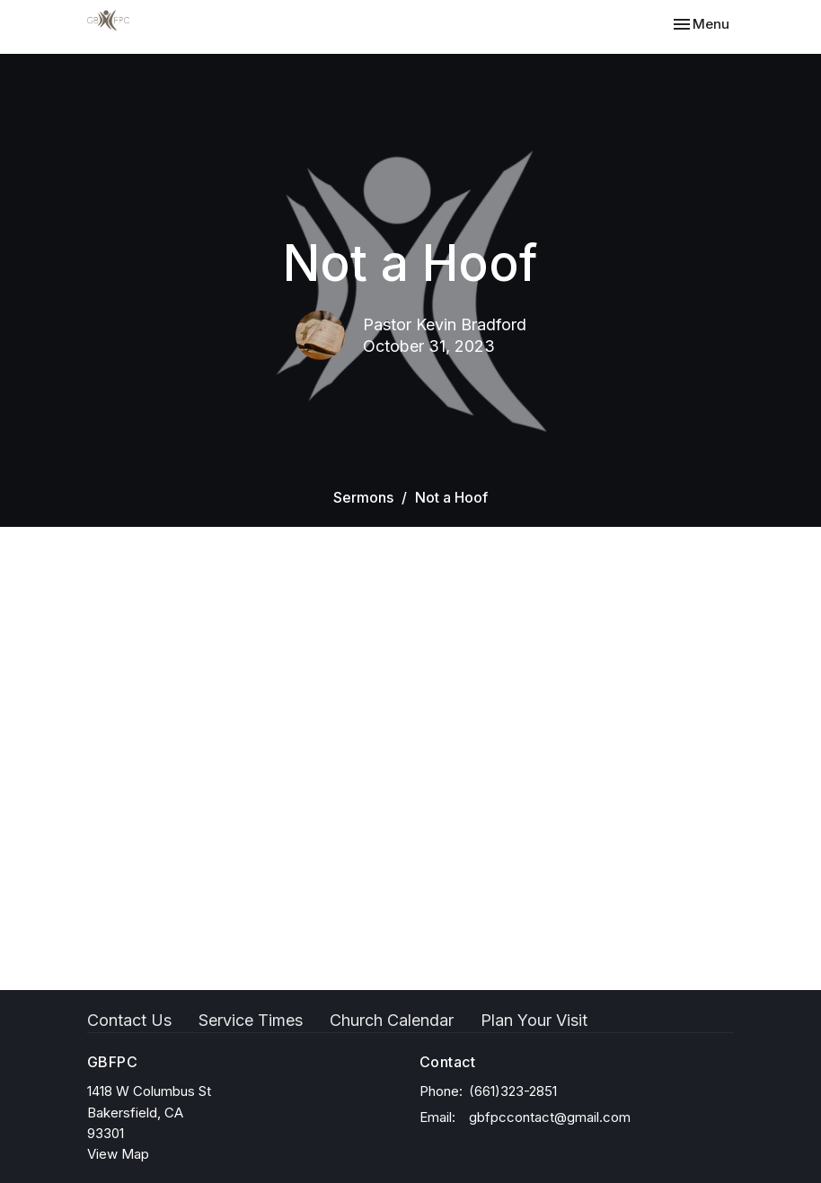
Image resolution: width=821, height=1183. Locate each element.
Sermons (363, 497)
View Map (118, 1153)
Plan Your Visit (534, 1020)
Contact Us (129, 1020)
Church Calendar (392, 1020)
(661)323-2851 (513, 1091)
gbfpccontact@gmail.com (550, 1117)
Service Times (251, 1020)
